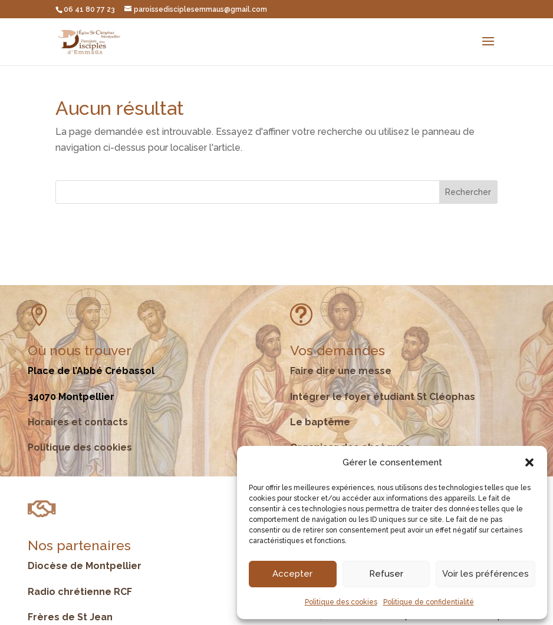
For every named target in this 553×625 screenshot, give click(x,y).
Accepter (292, 573)
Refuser (386, 573)
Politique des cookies (341, 602)
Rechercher (468, 192)
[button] (529, 462)
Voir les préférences (485, 573)
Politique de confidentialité (428, 602)
